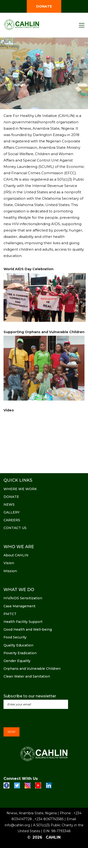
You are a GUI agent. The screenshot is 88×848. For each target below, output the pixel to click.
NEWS (9, 504)
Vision (9, 563)
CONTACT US (15, 528)
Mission (10, 571)
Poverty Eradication (20, 653)
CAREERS (12, 520)
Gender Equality (17, 661)
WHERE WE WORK (20, 489)
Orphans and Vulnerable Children (32, 668)
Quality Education (18, 645)
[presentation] (39, 718)
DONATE (44, 6)
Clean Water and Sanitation (27, 676)
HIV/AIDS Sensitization (23, 598)
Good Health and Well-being (28, 629)
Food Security (15, 637)
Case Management (19, 606)
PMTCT (10, 614)
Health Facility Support (23, 622)
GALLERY (12, 512)
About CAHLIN (16, 555)
